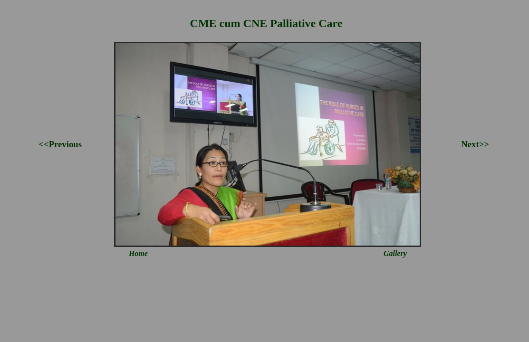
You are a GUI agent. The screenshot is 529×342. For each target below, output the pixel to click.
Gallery (395, 253)
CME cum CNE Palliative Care (266, 23)
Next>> (475, 144)
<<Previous (60, 144)
